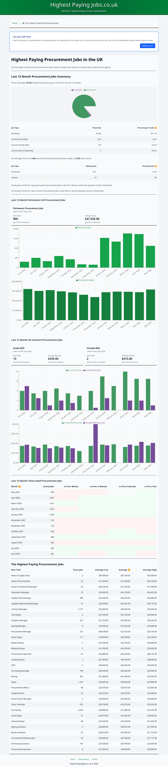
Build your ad (147, 46)
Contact (95, 759)
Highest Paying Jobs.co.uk (84, 4)
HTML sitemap (83, 759)
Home (15, 23)
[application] (84, 104)
